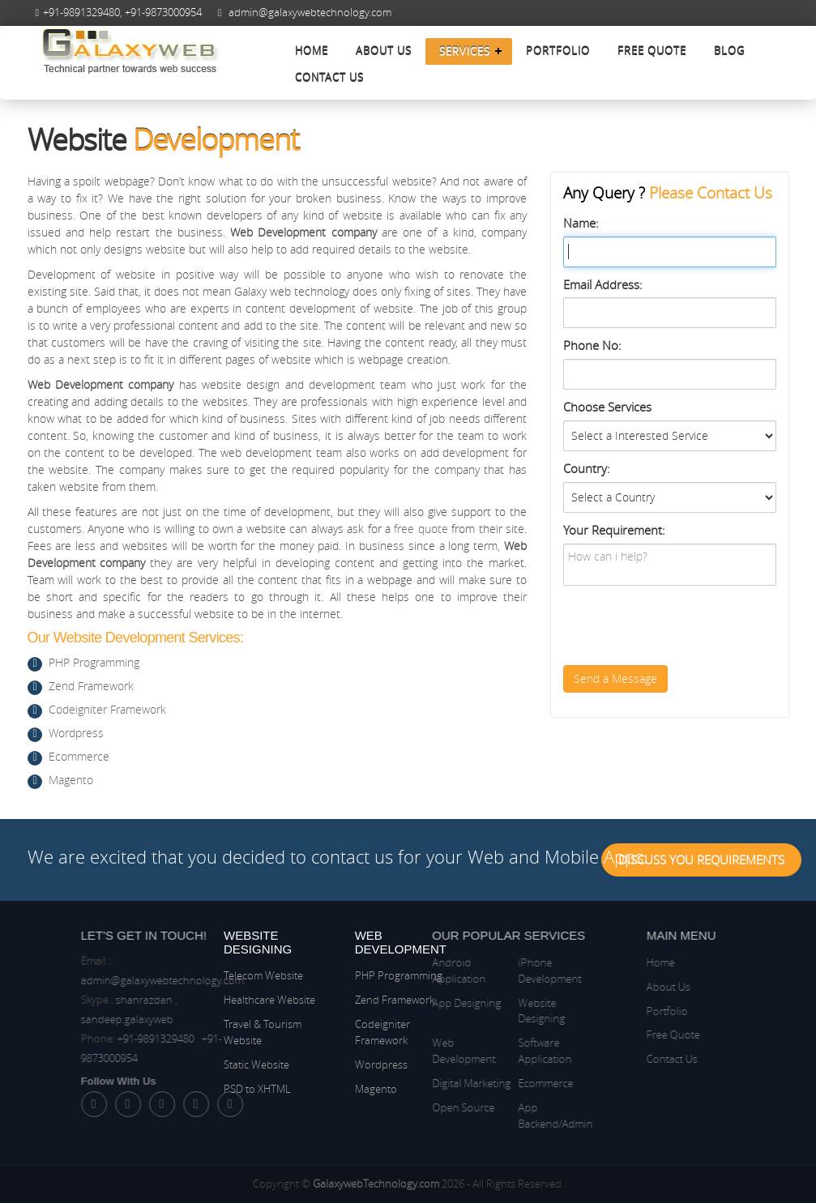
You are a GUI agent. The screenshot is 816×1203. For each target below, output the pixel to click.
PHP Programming (94, 662)
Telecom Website (263, 975)
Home (311, 51)
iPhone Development (500, 970)
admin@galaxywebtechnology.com (310, 12)
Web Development (414, 1050)
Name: (581, 223)
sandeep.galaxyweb (176, 1019)
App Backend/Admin (506, 1115)
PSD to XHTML (257, 1088)
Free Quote (651, 51)
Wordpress (76, 732)
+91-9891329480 (81, 12)
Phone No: (592, 345)
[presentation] (686, 625)
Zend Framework (91, 685)
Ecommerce (79, 756)
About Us (384, 51)
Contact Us (329, 77)
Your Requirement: (614, 530)
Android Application (410, 970)
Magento (71, 779)
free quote (420, 528)
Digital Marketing (422, 1083)
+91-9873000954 (163, 12)
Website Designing (492, 1011)
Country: (586, 468)
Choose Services (607, 407)
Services (464, 51)
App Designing (417, 1003)
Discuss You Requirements (701, 859)
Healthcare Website (269, 999)
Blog (729, 51)
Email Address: (603, 284)
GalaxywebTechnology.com (376, 1183)
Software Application (496, 1050)
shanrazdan (192, 999)
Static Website (256, 1064)
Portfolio (558, 51)
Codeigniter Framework (107, 709)
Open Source (414, 1107)
